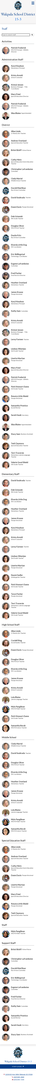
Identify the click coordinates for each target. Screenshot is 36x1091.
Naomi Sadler (17, 575)
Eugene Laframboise (20, 263)
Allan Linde (16, 131)
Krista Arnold (17, 75)
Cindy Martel (16, 178)
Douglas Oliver (17, 226)
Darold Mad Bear (18, 188)
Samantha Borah (18, 725)
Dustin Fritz (16, 235)
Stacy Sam (15, 434)
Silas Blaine (16, 113)
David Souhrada (18, 197)
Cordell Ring (16, 640)
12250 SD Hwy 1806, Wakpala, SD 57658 (18, 1074)
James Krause (17, 292)
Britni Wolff (16, 150)
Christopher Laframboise (22, 169)
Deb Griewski (17, 216)
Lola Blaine (15, 697)
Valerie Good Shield (19, 462)
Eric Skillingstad (18, 254)
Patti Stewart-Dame (20, 386)
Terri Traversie (17, 453)
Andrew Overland (18, 141)
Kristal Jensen (17, 85)
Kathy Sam (16, 311)
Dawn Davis (16, 207)
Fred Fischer (16, 273)
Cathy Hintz (16, 159)
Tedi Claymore (17, 443)
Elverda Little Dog (19, 245)
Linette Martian (18, 358)
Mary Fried (15, 94)
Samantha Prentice (19, 405)
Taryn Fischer (17, 594)
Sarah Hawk (16, 415)
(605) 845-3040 (19, 1077)
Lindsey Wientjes (18, 349)
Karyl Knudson (17, 66)
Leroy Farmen (17, 339)
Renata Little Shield (19, 396)
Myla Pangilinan (18, 706)
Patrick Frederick (18, 48)
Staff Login (18, 1066)
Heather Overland (19, 282)
